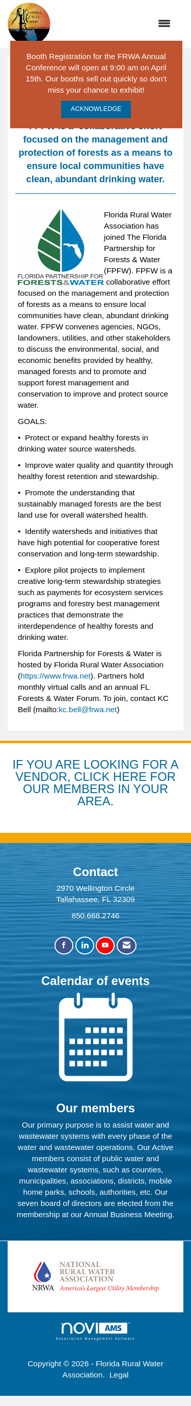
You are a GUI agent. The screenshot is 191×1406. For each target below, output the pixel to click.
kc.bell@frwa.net (88, 709)
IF (19, 764)
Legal (119, 1374)
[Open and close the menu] (116, 24)
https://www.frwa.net (55, 675)
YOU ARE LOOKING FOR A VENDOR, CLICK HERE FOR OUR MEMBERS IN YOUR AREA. (96, 782)
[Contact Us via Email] (127, 945)
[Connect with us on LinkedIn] (84, 945)
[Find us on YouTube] (105, 945)
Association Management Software (95, 1331)
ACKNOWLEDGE (96, 109)
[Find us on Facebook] (63, 945)
